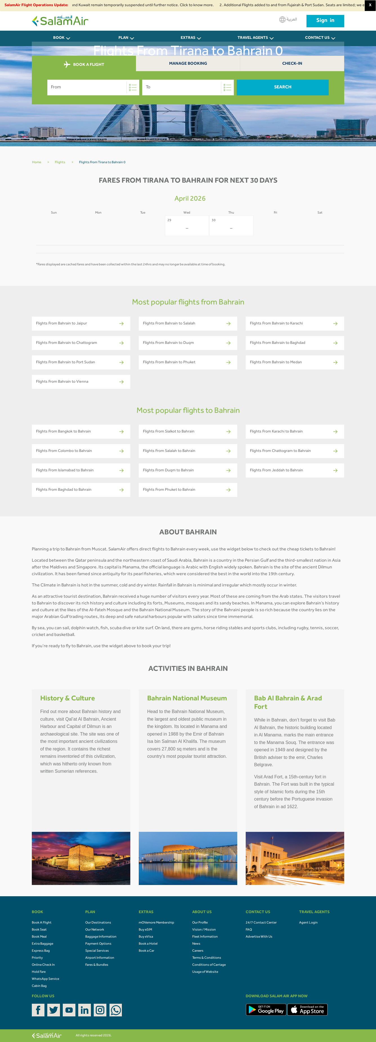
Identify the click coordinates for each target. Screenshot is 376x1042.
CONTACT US (317, 38)
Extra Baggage (42, 944)
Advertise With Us (259, 937)
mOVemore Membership (156, 923)
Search (283, 87)
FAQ (249, 930)
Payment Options (98, 944)
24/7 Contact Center (261, 923)
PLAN (123, 38)
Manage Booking (188, 64)
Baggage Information (101, 937)
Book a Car (146, 951)
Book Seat (39, 930)
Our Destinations (98, 923)
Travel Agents (253, 38)
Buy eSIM (145, 930)
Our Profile (200, 923)
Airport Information (99, 958)
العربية (288, 19)
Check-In (292, 64)
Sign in (325, 21)
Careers (197, 951)
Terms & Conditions (206, 958)
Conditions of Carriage (209, 965)
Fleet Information (205, 937)
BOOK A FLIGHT (84, 64)
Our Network (94, 930)
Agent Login (308, 923)
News (196, 944)
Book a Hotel (148, 944)
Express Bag (41, 951)
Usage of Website (205, 972)
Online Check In (43, 965)
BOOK (58, 38)
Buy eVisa (146, 937)
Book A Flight (42, 923)
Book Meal (39, 937)
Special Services (97, 951)
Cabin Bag (39, 986)
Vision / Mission (204, 930)
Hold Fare (39, 972)
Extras (188, 38)
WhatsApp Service (45, 979)
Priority (37, 958)
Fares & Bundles (96, 965)
